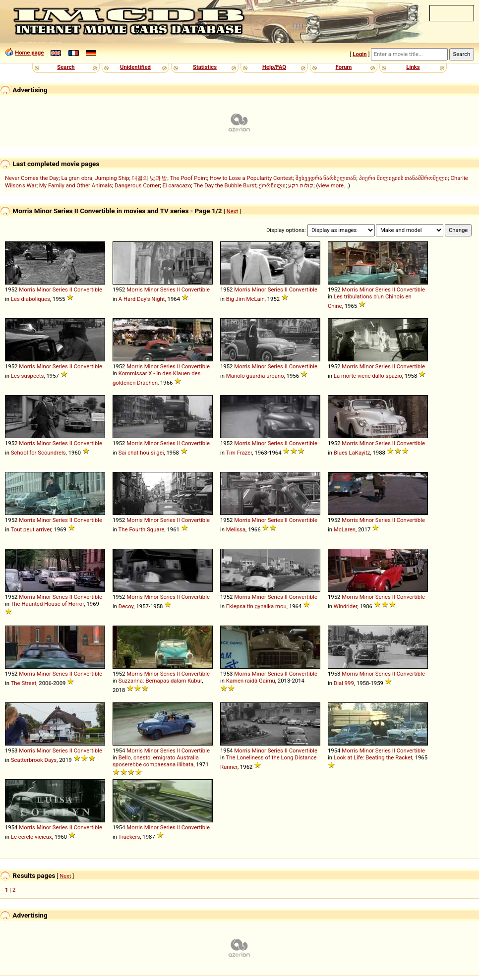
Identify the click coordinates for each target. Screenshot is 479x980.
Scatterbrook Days (34, 759)
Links (412, 66)
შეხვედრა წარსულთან (326, 177)
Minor (44, 289)
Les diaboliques (30, 298)
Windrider (346, 606)
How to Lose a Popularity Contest (251, 177)
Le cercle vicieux (31, 836)
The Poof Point (188, 177)
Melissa (235, 529)
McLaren (345, 529)
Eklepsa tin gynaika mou (256, 606)
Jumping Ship (112, 177)
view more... (333, 185)
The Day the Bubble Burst (224, 185)
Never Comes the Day (32, 177)
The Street (24, 683)
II (70, 289)
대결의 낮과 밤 (150, 177)
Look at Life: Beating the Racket (373, 757)
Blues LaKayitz (352, 452)
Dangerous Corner (137, 185)
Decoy (126, 606)
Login (359, 54)
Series (60, 289)
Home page (29, 52)
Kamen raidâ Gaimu (250, 680)
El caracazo (176, 185)
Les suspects (27, 375)
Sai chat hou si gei (141, 452)
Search (65, 66)
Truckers (129, 836)
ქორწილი (272, 185)
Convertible (88, 289)
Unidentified (135, 66)
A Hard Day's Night (142, 298)
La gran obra (76, 177)
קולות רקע (300, 185)
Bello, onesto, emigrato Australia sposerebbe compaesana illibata (156, 761)
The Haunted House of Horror (47, 603)
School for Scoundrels (38, 452)
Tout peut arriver (31, 529)
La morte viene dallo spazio (368, 375)
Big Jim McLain (245, 298)
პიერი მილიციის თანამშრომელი (403, 177)
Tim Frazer (239, 452)
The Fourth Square (142, 529)
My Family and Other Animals (75, 185)
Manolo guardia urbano (255, 375)
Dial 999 (344, 683)
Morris (27, 289)
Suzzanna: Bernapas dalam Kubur (160, 680)
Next (232, 211)
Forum (344, 66)
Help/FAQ (274, 66)
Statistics (205, 66)
